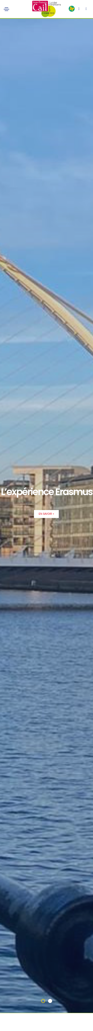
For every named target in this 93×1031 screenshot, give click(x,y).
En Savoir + (46, 514)
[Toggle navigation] (6, 9)
